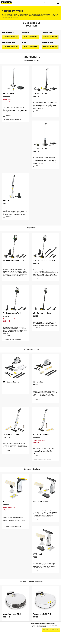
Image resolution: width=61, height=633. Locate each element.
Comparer (8, 115)
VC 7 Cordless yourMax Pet (13, 261)
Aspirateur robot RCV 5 (12, 614)
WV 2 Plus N (37, 554)
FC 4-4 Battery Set (40, 93)
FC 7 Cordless (8, 93)
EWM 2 (6, 201)
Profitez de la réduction (50, 630)
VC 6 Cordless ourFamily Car (44, 261)
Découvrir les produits (10, 36)
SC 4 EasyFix (38, 382)
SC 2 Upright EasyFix (41, 434)
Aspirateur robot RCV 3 (42, 614)
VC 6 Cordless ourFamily (12, 313)
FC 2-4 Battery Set (40, 148)
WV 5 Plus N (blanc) (40, 502)
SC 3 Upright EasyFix (11, 434)
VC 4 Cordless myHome (42, 313)
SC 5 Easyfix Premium (11, 382)
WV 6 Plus (7, 502)
